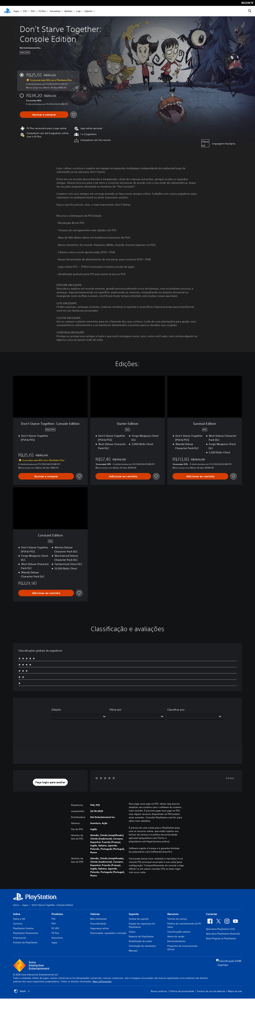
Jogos (16, 11)
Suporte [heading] (134, 914)
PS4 (33, 11)
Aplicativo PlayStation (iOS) (220, 928)
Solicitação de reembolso (142, 945)
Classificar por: (176, 709)
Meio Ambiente (98, 918)
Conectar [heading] (211, 914)
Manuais (133, 950)
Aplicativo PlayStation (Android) (223, 933)
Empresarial (19, 937)
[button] (50, 782)
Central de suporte (139, 918)
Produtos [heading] (57, 914)
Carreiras (18, 923)
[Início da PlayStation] (7, 11)
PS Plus (42, 11)
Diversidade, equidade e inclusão (108, 933)
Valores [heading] (95, 914)
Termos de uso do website (211, 991)
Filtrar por (115, 709)
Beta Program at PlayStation (221, 938)
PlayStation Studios (23, 928)
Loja (78, 11)
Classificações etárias (178, 931)
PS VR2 (55, 928)
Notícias (68, 11)
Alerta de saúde (175, 936)
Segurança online (99, 928)
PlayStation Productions (25, 933)
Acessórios (55, 11)
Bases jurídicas (159, 991)
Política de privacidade (182, 991)
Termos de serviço (177, 918)
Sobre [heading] (16, 914)
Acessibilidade (98, 923)
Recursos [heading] (173, 914)
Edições (56, 709)
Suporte (88, 11)
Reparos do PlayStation (141, 936)
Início (16, 905)
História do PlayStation (25, 942)
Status (132, 931)
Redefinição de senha (140, 941)
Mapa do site (235, 991)
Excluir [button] (230, 778)
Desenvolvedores (176, 941)
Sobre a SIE (19, 918)
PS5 (25, 11)
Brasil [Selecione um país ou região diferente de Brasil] (22, 991)
